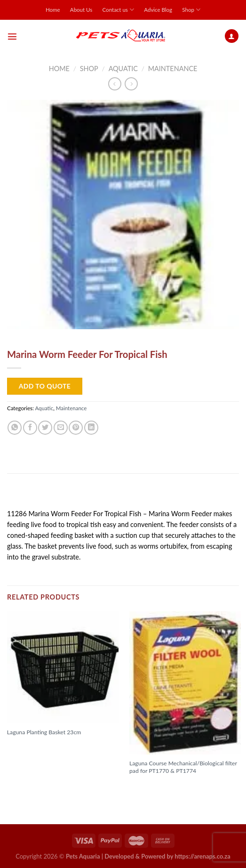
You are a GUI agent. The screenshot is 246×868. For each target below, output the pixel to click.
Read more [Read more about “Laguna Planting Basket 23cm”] (28, 747)
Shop (191, 9)
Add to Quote (45, 386)
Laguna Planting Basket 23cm (44, 732)
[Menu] (12, 36)
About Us (81, 10)
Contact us (118, 9)
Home (53, 10)
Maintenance (173, 69)
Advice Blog (158, 10)
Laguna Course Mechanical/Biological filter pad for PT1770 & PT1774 (183, 767)
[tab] (123, 495)
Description (29, 494)
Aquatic (123, 69)
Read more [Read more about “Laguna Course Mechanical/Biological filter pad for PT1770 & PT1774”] (150, 786)
